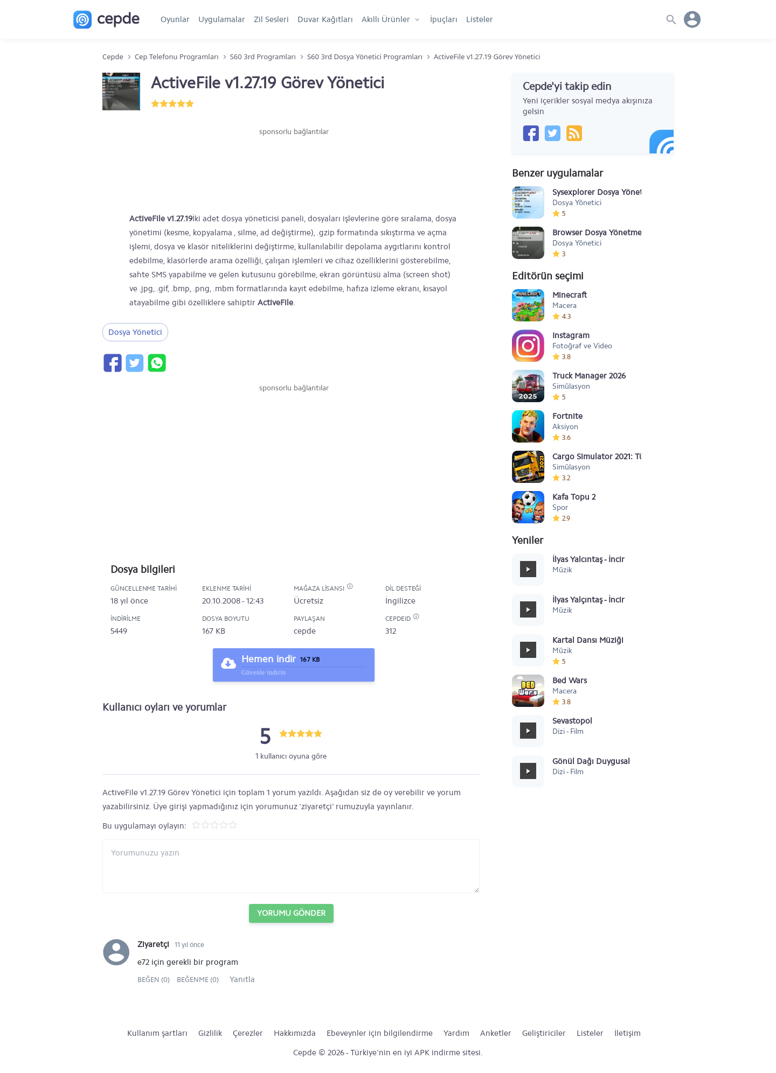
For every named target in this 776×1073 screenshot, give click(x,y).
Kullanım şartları (157, 1033)
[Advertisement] (293, 170)
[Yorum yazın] (291, 866)
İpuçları (444, 19)
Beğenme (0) (198, 980)
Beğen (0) (154, 980)
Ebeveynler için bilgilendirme (380, 1033)
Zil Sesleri (271, 19)
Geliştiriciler (544, 1033)
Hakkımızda (295, 1033)
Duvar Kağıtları (325, 19)
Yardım (456, 1033)
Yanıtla (242, 979)
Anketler (495, 1033)
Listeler (479, 19)
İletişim (627, 1033)
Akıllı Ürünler (386, 19)
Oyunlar (175, 19)
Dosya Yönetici (135, 332)
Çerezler (248, 1033)
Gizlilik (210, 1033)
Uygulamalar (221, 19)
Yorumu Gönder (291, 913)
